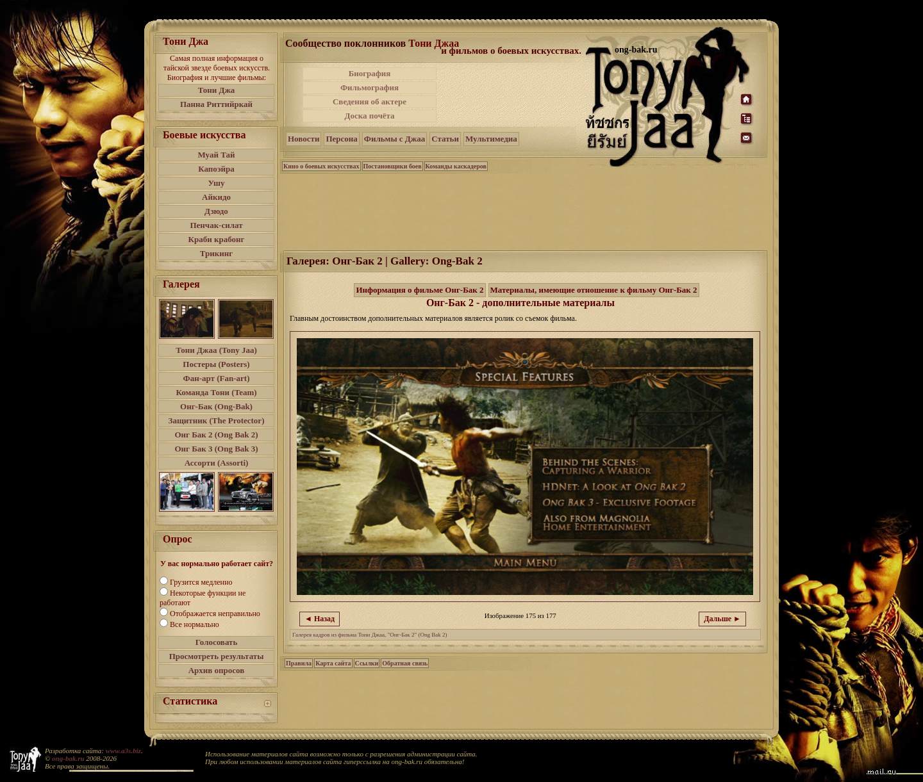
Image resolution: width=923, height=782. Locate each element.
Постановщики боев (392, 166)
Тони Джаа (433, 43)
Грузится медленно (201, 582)
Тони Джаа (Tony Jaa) (216, 350)
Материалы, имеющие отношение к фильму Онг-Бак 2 (593, 290)
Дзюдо (216, 211)
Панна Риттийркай (216, 104)
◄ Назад (319, 618)
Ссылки (367, 663)
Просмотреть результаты (216, 656)
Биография (370, 73)
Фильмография (369, 87)
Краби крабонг (216, 239)
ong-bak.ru (68, 758)
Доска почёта (369, 115)
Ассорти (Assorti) (217, 463)
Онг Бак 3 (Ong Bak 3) (216, 448)
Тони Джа (216, 90)
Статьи (445, 138)
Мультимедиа (491, 138)
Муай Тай (216, 154)
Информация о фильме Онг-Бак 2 (419, 290)
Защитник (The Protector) (217, 420)
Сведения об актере (369, 101)
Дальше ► (722, 618)
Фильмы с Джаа (394, 138)
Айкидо (216, 197)
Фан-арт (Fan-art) (216, 378)
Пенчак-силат (216, 225)
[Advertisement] (512, 95)
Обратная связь (405, 663)
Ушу (216, 183)
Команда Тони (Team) (216, 392)
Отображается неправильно (215, 613)
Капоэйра (216, 169)
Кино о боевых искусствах (321, 166)
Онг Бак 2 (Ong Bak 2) (216, 434)
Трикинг (216, 253)
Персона (341, 138)
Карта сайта (333, 663)
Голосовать (216, 642)
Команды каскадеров (456, 166)
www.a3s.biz (123, 750)
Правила (299, 663)
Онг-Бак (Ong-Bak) (216, 406)
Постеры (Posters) (216, 364)
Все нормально (194, 624)
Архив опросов (216, 670)
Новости (303, 138)
